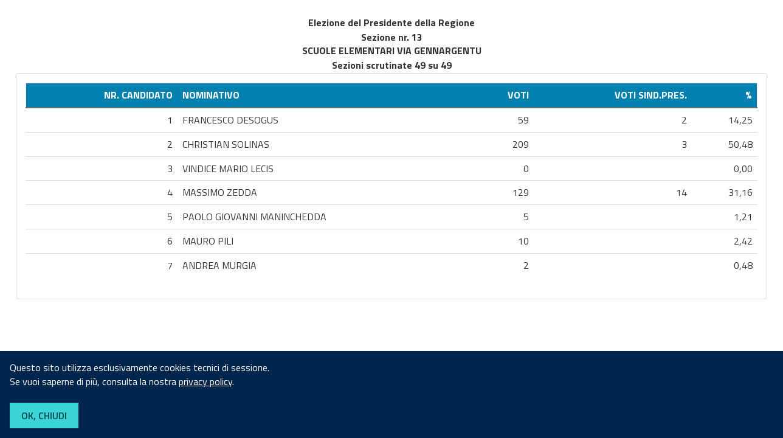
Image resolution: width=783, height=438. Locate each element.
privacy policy (205, 381)
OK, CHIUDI (44, 415)
